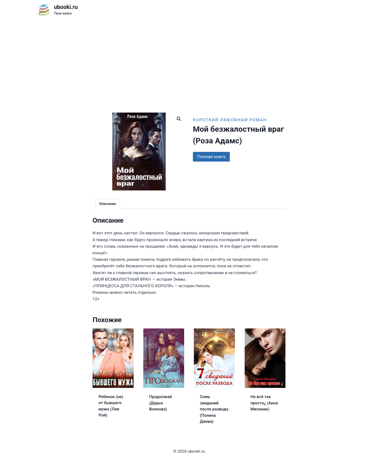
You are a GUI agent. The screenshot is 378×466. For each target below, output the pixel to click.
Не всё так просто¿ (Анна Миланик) (264, 402)
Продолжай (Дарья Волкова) (160, 402)
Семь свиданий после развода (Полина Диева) (214, 409)
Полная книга (211, 156)
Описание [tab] (107, 204)
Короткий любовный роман (230, 119)
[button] (178, 118)
